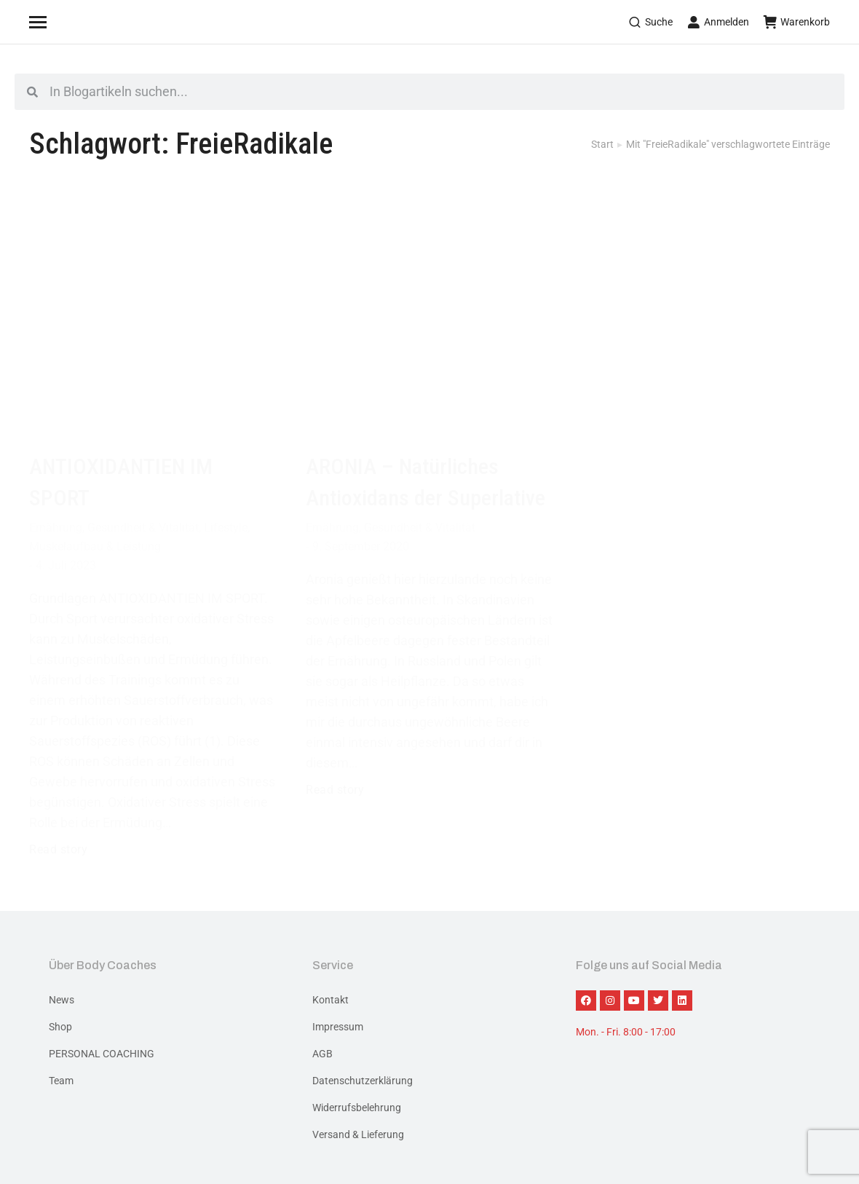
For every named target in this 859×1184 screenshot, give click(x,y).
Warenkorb (797, 21)
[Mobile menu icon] (56, 22)
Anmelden (718, 21)
